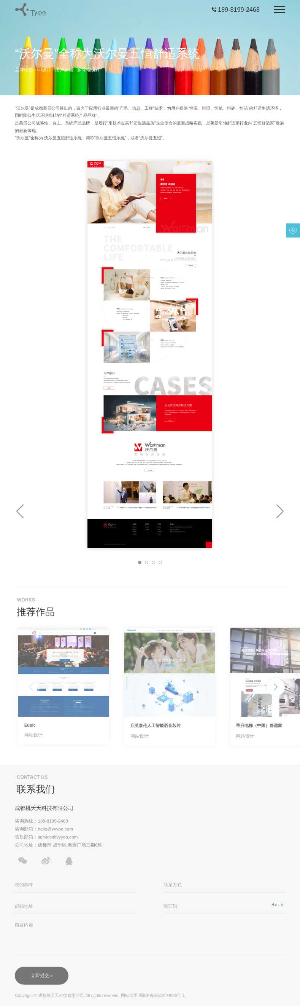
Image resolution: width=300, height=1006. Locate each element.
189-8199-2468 (239, 9)
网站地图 (129, 998)
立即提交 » (42, 979)
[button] (20, 511)
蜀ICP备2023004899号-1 (162, 998)
